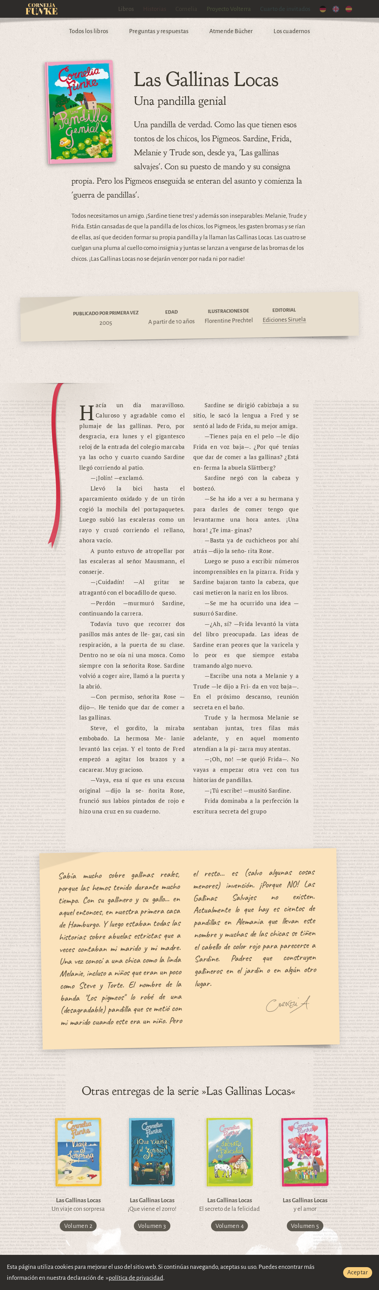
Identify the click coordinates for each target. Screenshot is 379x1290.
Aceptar (357, 1272)
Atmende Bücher (231, 31)
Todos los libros (88, 31)
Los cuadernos (291, 31)
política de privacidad (136, 1278)
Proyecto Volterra (229, 9)
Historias (155, 9)
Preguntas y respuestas (158, 31)
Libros (126, 9)
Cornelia (187, 9)
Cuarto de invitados (285, 9)
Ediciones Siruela (284, 319)
